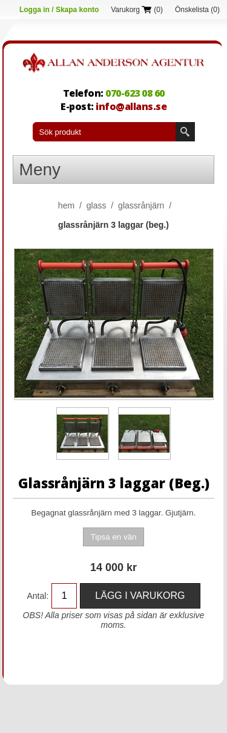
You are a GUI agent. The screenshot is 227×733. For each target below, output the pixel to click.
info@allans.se (131, 106)
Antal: (38, 596)
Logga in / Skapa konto (59, 9)
